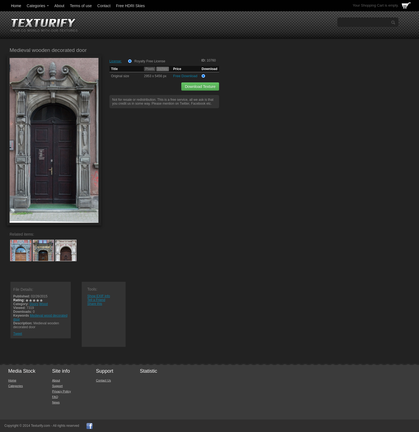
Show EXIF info (98, 296)
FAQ (55, 396)
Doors (34, 304)
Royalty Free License (149, 61)
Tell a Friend (96, 300)
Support (57, 386)
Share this (94, 304)
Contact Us (103, 380)
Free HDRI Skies (130, 6)
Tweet (17, 334)
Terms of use (81, 6)
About (59, 6)
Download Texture (200, 86)
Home (16, 6)
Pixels (149, 69)
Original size (120, 76)
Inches (162, 69)
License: (115, 61)
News (56, 402)
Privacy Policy (61, 391)
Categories (38, 6)
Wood (43, 304)
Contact (104, 6)
